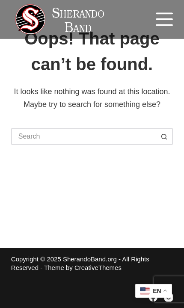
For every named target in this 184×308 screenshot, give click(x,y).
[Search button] (164, 136)
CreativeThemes (98, 267)
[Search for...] (83, 136)
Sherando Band (77, 22)
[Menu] (164, 19)
